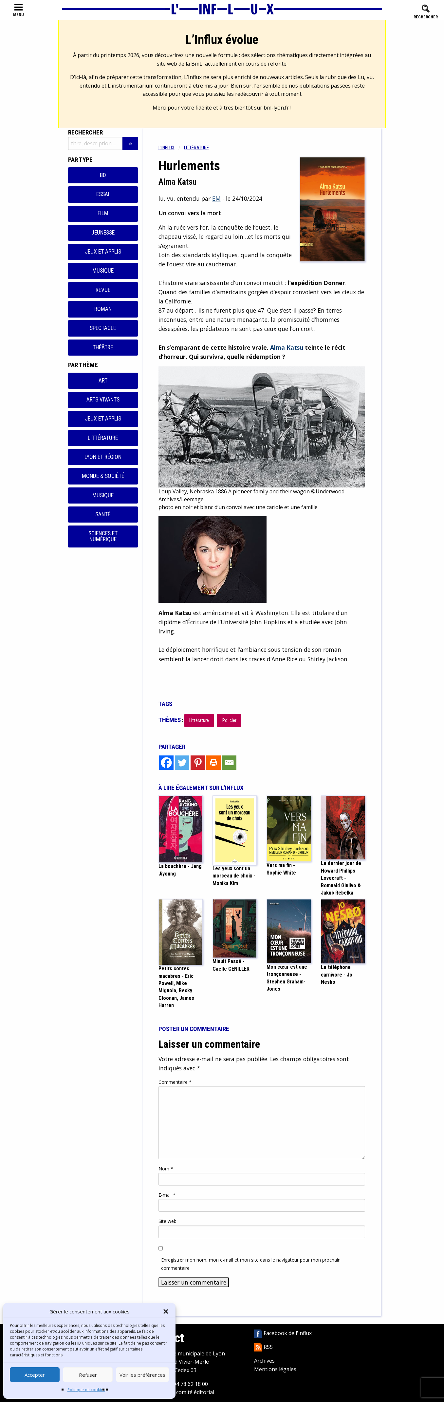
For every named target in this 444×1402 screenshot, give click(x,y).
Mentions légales (275, 1369)
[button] (165, 1311)
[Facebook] (166, 762)
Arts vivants (103, 399)
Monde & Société (103, 476)
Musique (103, 270)
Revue (103, 290)
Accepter (35, 1374)
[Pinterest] (198, 762)
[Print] (213, 762)
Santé (102, 514)
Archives (264, 1360)
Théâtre (103, 347)
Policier (229, 720)
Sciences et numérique (103, 536)
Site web (167, 1221)
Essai (102, 194)
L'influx (166, 148)
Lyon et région (102, 457)
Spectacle (103, 328)
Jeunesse (103, 232)
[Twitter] (182, 762)
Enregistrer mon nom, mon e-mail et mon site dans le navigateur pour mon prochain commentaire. (251, 1264)
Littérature (103, 438)
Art (103, 380)
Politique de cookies (86, 1389)
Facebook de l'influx (283, 1333)
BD (103, 175)
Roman (103, 309)
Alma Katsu (286, 347)
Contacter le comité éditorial (179, 1392)
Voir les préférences (142, 1374)
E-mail (167, 1195)
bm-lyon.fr (276, 107)
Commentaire (175, 1082)
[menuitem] (171, 148)
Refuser (88, 1374)
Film (103, 213)
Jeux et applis (103, 251)
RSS (263, 1346)
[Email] (229, 762)
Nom (165, 1168)
